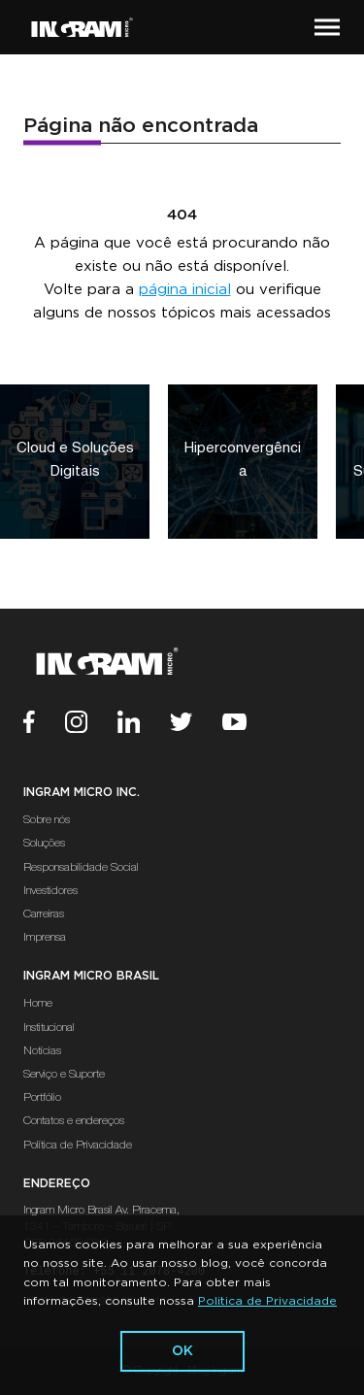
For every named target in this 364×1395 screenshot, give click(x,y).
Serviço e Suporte (64, 1074)
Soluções (44, 843)
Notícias (42, 1051)
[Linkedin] (143, 725)
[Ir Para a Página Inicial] (82, 27)
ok (182, 1351)
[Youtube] (249, 725)
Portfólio (42, 1098)
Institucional (49, 1028)
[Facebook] (44, 725)
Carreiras (43, 914)
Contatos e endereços (73, 1121)
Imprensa (44, 938)
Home (37, 1004)
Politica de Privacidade (267, 1301)
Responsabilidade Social (81, 868)
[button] (327, 27)
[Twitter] (196, 725)
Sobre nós (46, 820)
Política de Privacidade (77, 1145)
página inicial (185, 289)
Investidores (50, 891)
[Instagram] (91, 725)
